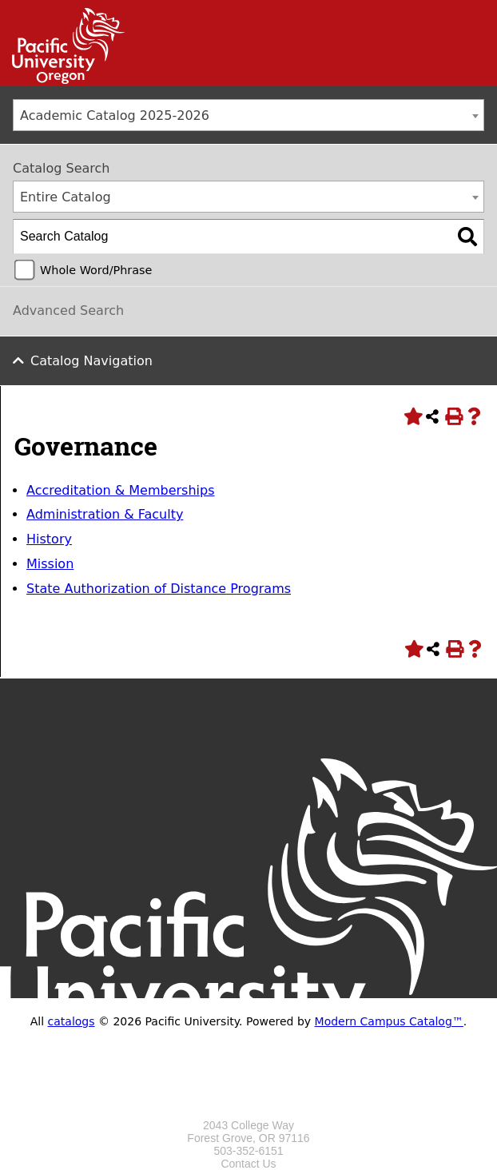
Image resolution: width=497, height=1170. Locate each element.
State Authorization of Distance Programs (158, 588)
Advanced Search (68, 310)
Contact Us (248, 1163)
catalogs (71, 1021)
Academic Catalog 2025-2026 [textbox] (114, 115)
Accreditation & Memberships (120, 490)
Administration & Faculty (104, 514)
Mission (50, 563)
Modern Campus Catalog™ (389, 1021)
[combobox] (248, 115)
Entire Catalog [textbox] (65, 197)
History (49, 539)
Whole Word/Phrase (96, 270)
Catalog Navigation (91, 360)
